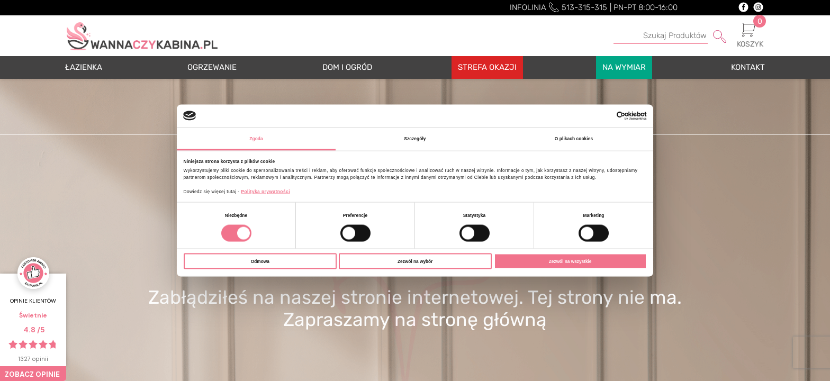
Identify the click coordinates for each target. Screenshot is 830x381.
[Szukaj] (670, 36)
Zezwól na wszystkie (570, 261)
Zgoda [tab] (256, 138)
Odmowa (260, 261)
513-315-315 (584, 7)
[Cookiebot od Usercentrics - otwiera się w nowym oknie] (600, 116)
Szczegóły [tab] (415, 138)
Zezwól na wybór (415, 261)
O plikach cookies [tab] (574, 138)
